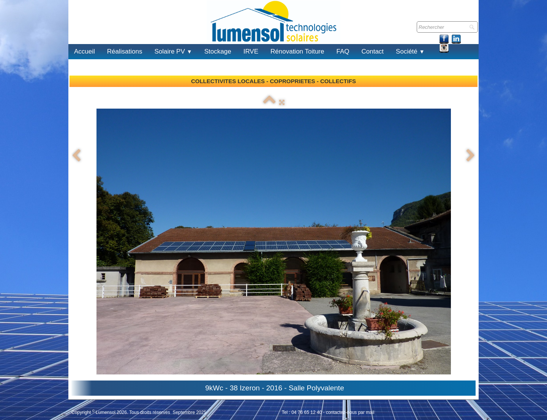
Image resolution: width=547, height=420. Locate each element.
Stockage (217, 51)
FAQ (342, 51)
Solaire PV (173, 51)
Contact (373, 51)
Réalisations (124, 51)
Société (410, 51)
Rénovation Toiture (297, 51)
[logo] (77, 29)
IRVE (250, 51)
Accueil (84, 51)
